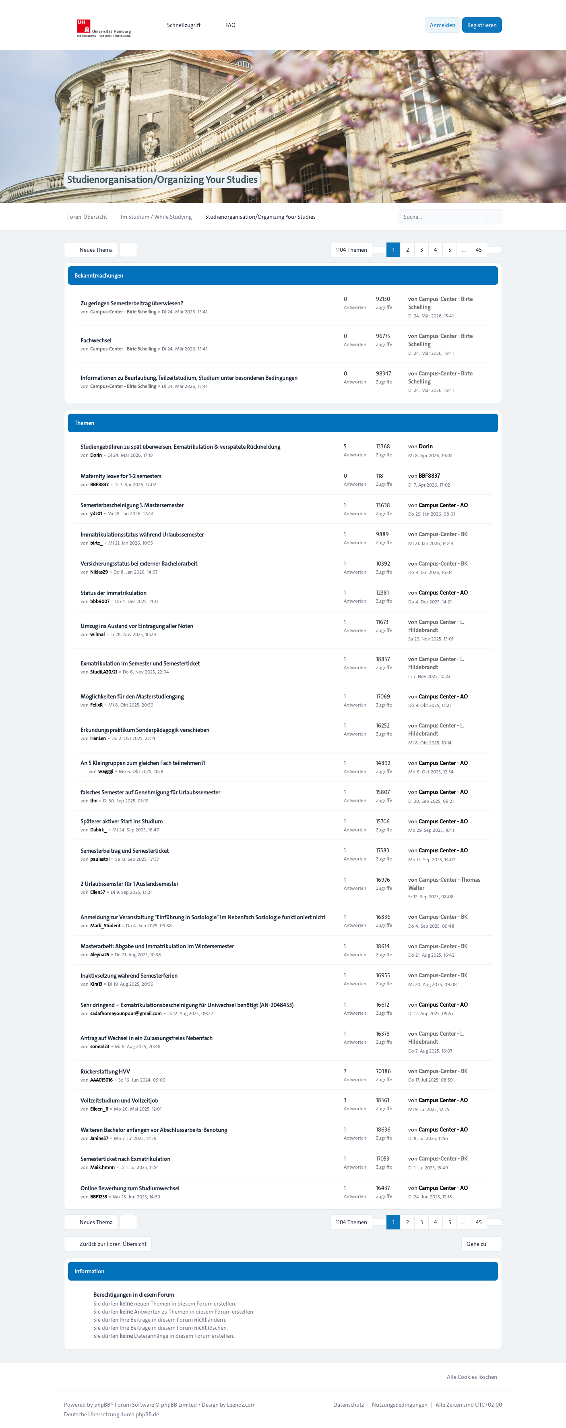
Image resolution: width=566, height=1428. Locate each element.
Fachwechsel (96, 340)
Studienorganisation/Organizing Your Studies (162, 179)
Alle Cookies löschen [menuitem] (466, 1377)
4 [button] (435, 250)
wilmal (97, 634)
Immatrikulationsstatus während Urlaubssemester (142, 535)
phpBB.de (147, 1414)
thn (93, 800)
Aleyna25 (99, 954)
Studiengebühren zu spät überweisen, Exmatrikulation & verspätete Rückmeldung (180, 447)
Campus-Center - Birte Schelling (123, 311)
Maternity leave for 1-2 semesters (121, 476)
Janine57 (99, 1138)
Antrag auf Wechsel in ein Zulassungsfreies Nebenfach (147, 1038)
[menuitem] (180, 25)
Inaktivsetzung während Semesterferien (129, 976)
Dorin (96, 455)
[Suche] (479, 217)
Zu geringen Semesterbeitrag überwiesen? (132, 303)
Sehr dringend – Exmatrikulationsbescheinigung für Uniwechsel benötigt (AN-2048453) (187, 1005)
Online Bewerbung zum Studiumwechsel (130, 1188)
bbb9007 (99, 601)
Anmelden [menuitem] (442, 25)
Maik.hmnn (102, 1167)
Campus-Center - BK (443, 534)
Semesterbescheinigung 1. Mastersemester (132, 505)
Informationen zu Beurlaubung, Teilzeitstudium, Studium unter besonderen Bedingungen (189, 378)
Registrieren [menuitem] (482, 25)
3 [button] (421, 250)
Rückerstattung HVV (105, 1071)
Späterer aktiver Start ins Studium (122, 821)
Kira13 (96, 983)
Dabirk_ (98, 829)
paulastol (99, 859)
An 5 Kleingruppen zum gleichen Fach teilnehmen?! (143, 763)
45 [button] (479, 250)
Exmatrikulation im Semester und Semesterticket (140, 663)
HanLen (98, 738)
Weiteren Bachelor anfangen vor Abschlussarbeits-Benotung (154, 1130)
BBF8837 (99, 484)
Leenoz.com (241, 1405)
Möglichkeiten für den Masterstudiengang (132, 696)
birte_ (96, 542)
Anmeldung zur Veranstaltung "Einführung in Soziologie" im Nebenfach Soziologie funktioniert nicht (203, 917)
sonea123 (99, 1046)
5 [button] (449, 250)
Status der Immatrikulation (114, 593)
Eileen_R (99, 1108)
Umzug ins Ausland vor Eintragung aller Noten (137, 626)
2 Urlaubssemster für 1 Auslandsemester (129, 884)
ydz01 (96, 513)
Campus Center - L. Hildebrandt (436, 626)
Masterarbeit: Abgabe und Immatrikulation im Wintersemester (157, 946)
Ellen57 (97, 892)
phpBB (102, 1405)
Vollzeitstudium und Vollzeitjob (119, 1100)
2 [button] (407, 250)
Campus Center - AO (443, 505)
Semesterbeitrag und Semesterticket (125, 851)
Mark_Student (105, 925)
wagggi (105, 771)
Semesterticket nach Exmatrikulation (125, 1159)
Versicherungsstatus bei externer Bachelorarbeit (139, 564)
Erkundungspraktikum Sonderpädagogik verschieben (145, 730)
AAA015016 (101, 1079)
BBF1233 (98, 1196)
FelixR (96, 704)
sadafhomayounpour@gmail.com (126, 1013)
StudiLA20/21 (103, 671)
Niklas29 (99, 571)
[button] (494, 249)
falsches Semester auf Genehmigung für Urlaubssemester (150, 792)
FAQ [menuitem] (225, 25)
